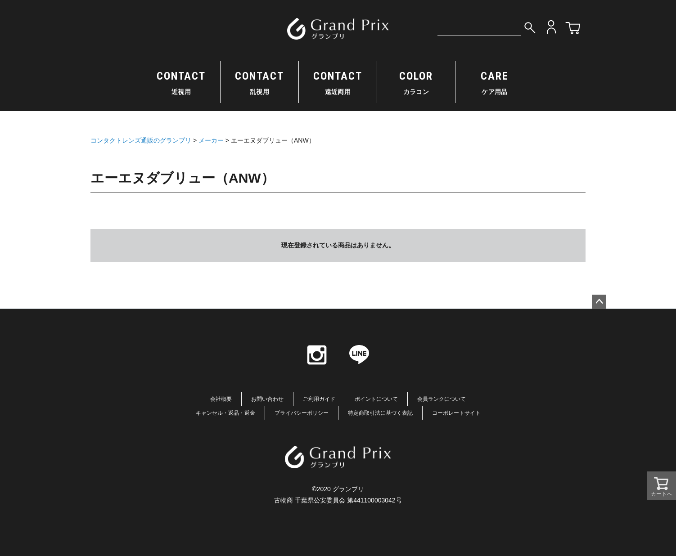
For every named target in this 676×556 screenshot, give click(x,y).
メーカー (211, 140)
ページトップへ (599, 302)
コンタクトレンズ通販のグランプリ (140, 140)
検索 (530, 27)
